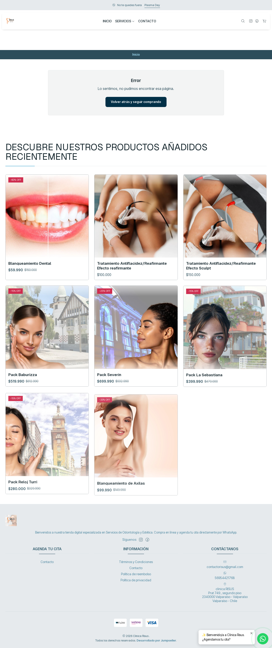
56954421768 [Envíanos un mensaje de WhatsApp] (225, 575)
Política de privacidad (136, 580)
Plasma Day (152, 5)
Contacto (47, 562)
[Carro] (264, 21)
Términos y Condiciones (136, 562)
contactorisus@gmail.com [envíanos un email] (225, 564)
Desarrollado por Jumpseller (156, 640)
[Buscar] (243, 21)
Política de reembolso (136, 574)
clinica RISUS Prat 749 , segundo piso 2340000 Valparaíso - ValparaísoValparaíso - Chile (225, 592)
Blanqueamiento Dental (29, 282)
